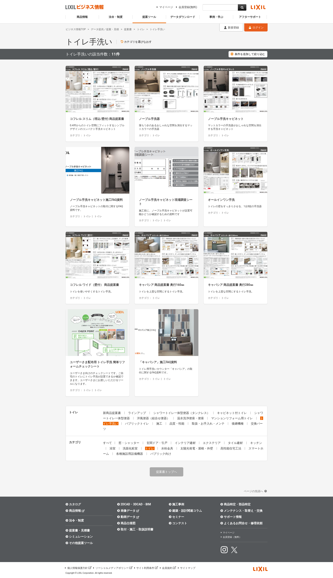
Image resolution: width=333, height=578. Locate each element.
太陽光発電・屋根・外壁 (197, 448)
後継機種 (238, 423)
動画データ (128, 516)
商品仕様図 (126, 523)
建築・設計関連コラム (185, 510)
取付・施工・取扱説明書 (135, 529)
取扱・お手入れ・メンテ (208, 423)
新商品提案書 (112, 413)
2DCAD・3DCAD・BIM (134, 504)
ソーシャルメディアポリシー (113, 568)
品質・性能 (177, 423)
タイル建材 (235, 443)
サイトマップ (186, 568)
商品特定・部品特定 (235, 504)
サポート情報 (231, 516)
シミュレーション (79, 536)
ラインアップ (137, 413)
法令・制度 (74, 520)
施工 (159, 423)
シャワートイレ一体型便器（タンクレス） (181, 413)
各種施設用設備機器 (130, 453)
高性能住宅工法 (231, 448)
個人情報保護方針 (78, 568)
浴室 (113, 448)
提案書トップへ (166, 471)
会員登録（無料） (230, 537)
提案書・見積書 (77, 530)
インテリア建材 (185, 443)
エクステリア (212, 443)
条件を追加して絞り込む (248, 54)
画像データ (128, 510)
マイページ (164, 7)
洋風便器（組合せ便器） (153, 418)
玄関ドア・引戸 (157, 443)
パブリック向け (160, 453)
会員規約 (167, 568)
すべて (107, 443)
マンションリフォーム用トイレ (232, 418)
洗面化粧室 (130, 448)
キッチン (256, 443)
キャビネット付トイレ (232, 413)
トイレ (150, 448)
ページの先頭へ (256, 491)
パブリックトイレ (137, 423)
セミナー (176, 516)
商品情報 (75, 510)
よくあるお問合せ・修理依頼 (241, 523)
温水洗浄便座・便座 (191, 418)
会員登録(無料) (186, 7)
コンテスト (178, 523)
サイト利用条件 (146, 568)
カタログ (73, 504)
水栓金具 (167, 448)
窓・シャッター (129, 443)
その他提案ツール (79, 543)
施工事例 (176, 504)
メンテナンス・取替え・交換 (241, 510)
